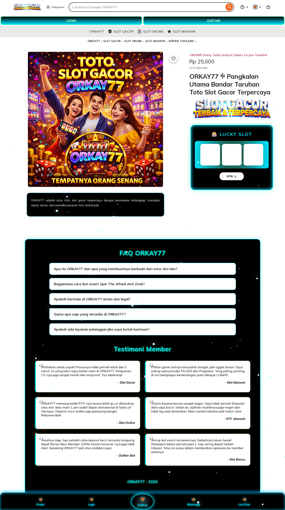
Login (91, 501)
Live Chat (244, 501)
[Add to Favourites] (173, 58)
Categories (55, 7)
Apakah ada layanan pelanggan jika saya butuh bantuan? (101, 329)
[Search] (229, 7)
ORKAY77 (94, 41)
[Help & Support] (244, 7)
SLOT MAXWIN (155, 41)
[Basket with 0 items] (268, 7)
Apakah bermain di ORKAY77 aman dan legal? (92, 299)
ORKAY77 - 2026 (142, 481)
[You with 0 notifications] (257, 7)
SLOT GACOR (112, 41)
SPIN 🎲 (231, 176)
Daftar (142, 501)
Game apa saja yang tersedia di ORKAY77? (90, 314)
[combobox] (146, 7)
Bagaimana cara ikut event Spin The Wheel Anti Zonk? (99, 284)
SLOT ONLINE (133, 41)
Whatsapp (193, 501)
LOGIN (71, 21)
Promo (41, 501)
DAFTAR (213, 21)
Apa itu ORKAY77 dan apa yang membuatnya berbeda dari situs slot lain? (115, 269)
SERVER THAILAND (181, 41)
